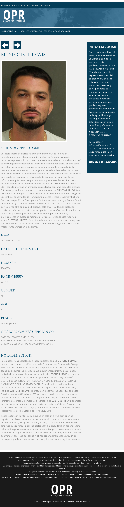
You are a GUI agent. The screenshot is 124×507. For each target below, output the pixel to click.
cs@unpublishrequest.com (111, 477)
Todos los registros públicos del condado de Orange (44, 31)
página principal (9, 31)
